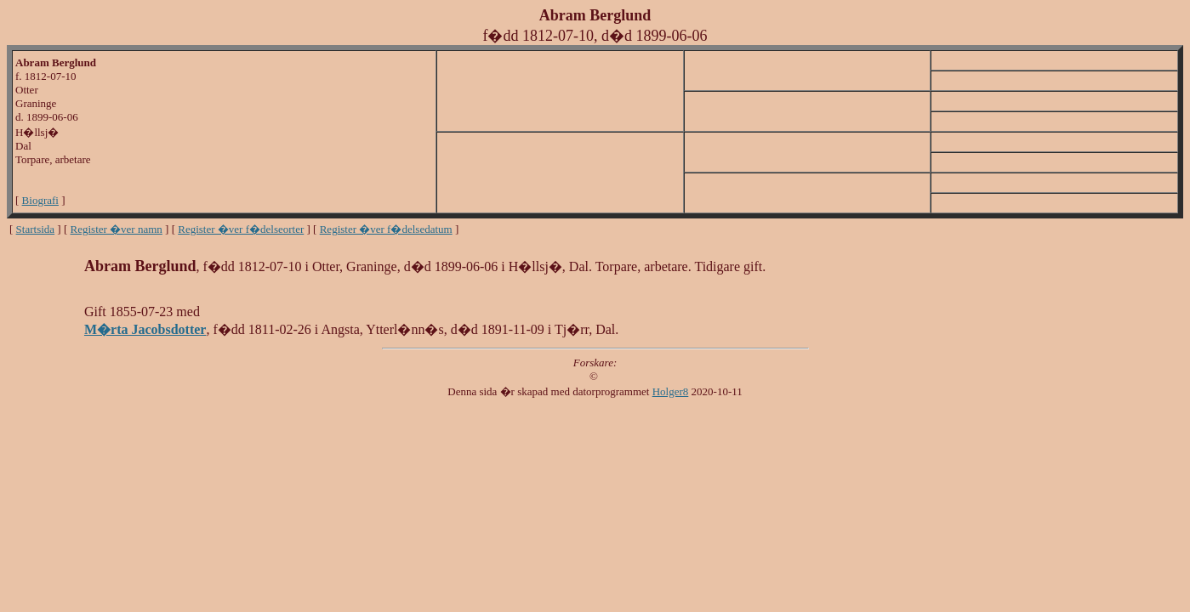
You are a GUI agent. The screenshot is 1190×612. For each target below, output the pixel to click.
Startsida (35, 229)
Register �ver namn (116, 229)
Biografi (40, 200)
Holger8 (670, 391)
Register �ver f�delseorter (241, 229)
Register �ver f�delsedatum (386, 229)
